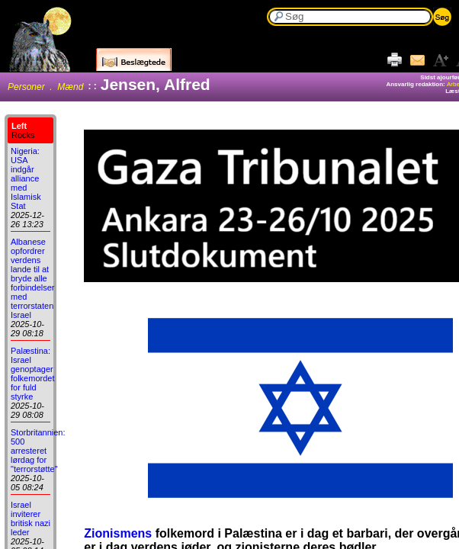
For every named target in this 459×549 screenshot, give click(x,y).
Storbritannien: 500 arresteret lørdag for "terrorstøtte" (38, 451)
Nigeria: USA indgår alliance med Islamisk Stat (26, 178)
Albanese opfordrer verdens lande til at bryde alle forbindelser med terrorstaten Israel (32, 278)
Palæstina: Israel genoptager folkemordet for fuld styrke (32, 373)
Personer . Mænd (45, 87)
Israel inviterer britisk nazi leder (30, 518)
